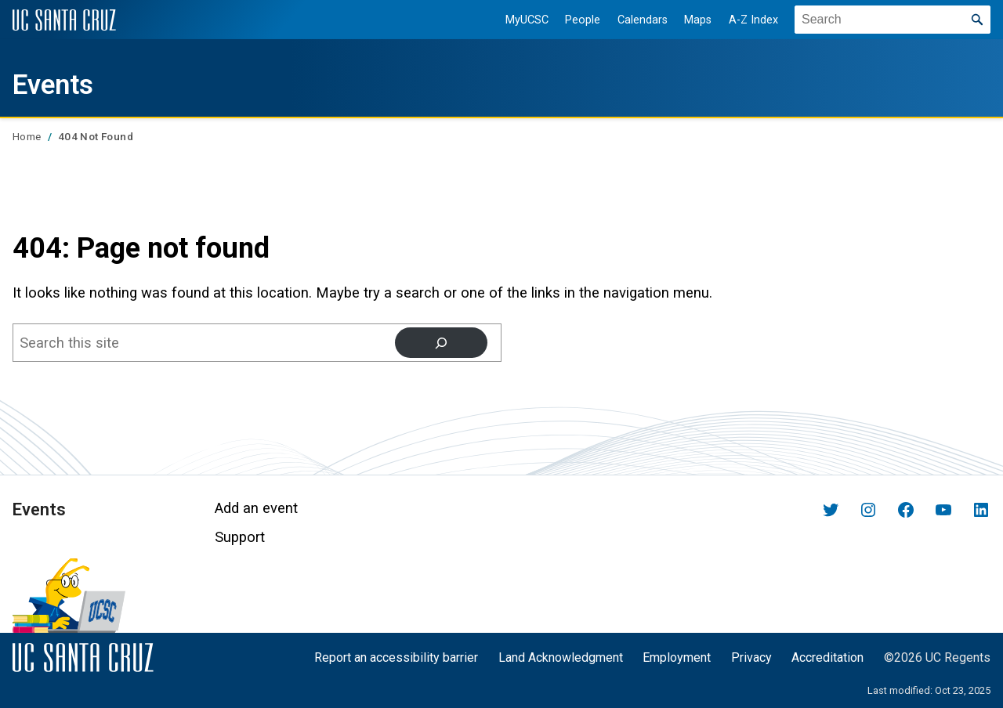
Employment (677, 657)
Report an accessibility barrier (396, 657)
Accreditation (827, 657)
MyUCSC (516, 20)
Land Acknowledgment (560, 657)
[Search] (440, 343)
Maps (687, 20)
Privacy (751, 657)
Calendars (632, 20)
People (572, 20)
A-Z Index (743, 20)
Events (63, 83)
